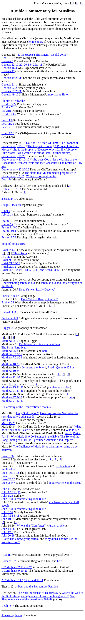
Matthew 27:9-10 (11, 397)
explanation (63, 466)
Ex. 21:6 (6, 110)
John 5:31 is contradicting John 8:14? (23, 499)
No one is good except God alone (35, 476)
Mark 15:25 (8, 423)
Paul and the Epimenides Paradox (38, 586)
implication (8, 469)
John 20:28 (8, 535)
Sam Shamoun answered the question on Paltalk (38, 598)
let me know (36, 41)
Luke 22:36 (8, 479)
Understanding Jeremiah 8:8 (18, 282)
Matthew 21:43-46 (12, 390)
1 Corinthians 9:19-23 (14, 570)
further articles (61, 152)
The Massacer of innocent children (39, 344)
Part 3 (5, 436)
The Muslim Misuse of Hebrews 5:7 (38, 592)
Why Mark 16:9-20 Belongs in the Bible (35, 436)
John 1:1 (6, 489)
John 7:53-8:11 (10, 515)
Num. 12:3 (7, 133)
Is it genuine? (37, 439)
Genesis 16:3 (9, 67)
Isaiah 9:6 (7, 260)
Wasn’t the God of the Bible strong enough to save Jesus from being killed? (42, 594)
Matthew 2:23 (9, 350)
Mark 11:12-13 (10, 419)
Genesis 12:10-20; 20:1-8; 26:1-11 (21, 64)
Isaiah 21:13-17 (10, 263)
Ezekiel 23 (7, 302)
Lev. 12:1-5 (8, 127)
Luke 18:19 (8, 476)
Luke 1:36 (7, 456)
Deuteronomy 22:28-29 (15, 169)
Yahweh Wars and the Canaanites (37, 162)
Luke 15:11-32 (10, 472)
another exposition (59, 387)
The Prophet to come (40, 146)
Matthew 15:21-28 (12, 387)
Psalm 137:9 (8, 237)
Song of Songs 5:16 (13, 243)
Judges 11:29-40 (11, 204)
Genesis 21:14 (9, 84)
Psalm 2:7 (7, 224)
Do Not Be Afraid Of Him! (42, 142)
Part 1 (68, 433)
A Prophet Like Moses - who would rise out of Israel (39, 151)
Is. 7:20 (5, 256)
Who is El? (72, 429)
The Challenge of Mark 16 (29, 446)
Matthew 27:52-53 (12, 400)
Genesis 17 (8, 71)
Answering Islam (11, 615)
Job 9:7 (5, 211)
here (44, 350)
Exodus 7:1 (8, 107)
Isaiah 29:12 (8, 266)
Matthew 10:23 (10, 364)
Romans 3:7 (8, 561)
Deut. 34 (6, 179)
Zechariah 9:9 (9, 318)
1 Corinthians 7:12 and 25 (16, 567)
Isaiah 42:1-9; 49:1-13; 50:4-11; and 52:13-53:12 (30, 269)
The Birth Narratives (13, 347)
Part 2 (76, 433)
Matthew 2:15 (9, 340)
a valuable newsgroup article (21, 538)
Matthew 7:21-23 (11, 357)
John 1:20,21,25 (11, 492)
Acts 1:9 (6, 554)
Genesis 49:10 (9, 94)
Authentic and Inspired (59, 439)
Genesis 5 (7, 61)
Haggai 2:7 (8, 327)
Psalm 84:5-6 (9, 227)
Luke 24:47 (8, 482)
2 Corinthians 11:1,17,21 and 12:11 (22, 580)
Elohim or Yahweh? (13, 100)
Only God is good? (27, 413)
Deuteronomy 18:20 (13, 156)
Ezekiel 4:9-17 (10, 295)
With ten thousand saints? (41, 176)
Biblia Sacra (19, 253)
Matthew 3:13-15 (11, 354)
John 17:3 (7, 532)
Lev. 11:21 (7, 123)
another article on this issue (65, 482)
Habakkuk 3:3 (9, 312)
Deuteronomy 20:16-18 (15, 159)
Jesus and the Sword (34, 367)
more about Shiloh (58, 94)
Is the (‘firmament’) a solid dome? (43, 54)
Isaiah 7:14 (8, 250)
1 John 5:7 (7, 605)
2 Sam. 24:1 (8, 198)
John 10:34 (8, 518)
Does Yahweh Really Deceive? (37, 289)
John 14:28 (8, 528)
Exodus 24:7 (8, 114)
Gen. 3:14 (7, 57)
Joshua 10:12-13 (11, 189)
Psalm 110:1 (8, 230)
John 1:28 (7, 495)
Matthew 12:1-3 (11, 377)
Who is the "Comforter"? (32, 525)
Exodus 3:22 (8, 104)
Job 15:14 (7, 214)
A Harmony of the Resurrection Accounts (26, 407)
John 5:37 (7, 512)
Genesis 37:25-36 (11, 91)
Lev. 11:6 (7, 120)
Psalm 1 (6, 220)
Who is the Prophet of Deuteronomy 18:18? (37, 149)
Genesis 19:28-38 (11, 77)
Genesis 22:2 (9, 87)
